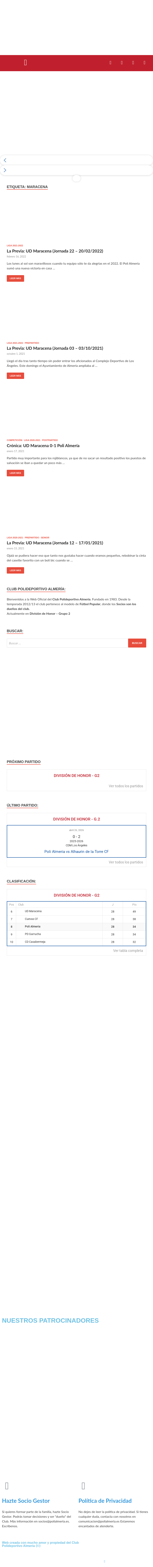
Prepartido (32, 343)
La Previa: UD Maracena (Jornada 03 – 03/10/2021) (55, 348)
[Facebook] (127, 1543)
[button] (25, 62)
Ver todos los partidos (126, 786)
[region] (76, 130)
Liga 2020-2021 (32, 440)
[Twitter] (127, 1552)
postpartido (50, 440)
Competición (14, 440)
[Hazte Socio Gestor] (7, 1486)
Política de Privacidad (105, 1500)
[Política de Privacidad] (83, 1486)
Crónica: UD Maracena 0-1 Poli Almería (43, 445)
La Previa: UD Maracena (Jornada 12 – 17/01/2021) (55, 542)
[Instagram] (127, 1561)
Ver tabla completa (128, 951)
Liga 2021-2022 (15, 245)
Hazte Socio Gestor (26, 1500)
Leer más (14, 277)
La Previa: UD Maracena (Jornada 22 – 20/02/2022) (55, 250)
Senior (45, 537)
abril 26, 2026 (76, 830)
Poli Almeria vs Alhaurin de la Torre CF (76, 851)
